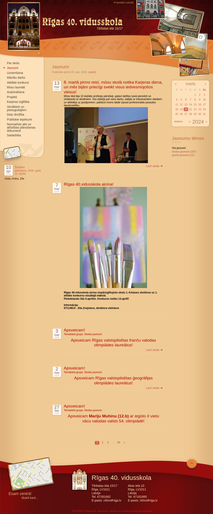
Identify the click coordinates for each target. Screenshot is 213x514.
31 (204, 114)
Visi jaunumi (179, 148)
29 (195, 114)
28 (190, 114)
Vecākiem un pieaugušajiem (16, 108)
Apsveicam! (74, 330)
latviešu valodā (124, 2)
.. (113, 442)
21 (190, 109)
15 (195, 104)
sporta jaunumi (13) (183, 155)
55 (118, 442)
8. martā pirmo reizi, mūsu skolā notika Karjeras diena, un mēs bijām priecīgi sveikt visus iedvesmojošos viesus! (113, 87)
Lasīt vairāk (154, 166)
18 (176, 109)
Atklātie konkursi (18, 82)
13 (186, 104)
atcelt (92, 72)
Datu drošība (15, 114)
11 (176, 104)
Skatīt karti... (29, 498)
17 (204, 104)
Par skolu (13, 63)
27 (186, 114)
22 (195, 109)
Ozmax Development (141, 511)
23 (199, 109)
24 (204, 109)
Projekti (12, 97)
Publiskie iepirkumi (19, 119)
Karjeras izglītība (18, 101)
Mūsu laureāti (16, 87)
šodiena (178, 121)
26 (181, 114)
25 (176, 114)
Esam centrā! (20, 494)
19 (181, 109)
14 (190, 104)
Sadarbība (14, 135)
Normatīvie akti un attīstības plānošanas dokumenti (21, 127)
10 (204, 99)
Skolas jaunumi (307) (184, 151)
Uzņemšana (15, 73)
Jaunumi (12, 68)
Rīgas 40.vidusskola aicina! (88, 184)
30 (199, 114)
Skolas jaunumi (93, 334)
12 (181, 104)
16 (199, 104)
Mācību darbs (16, 77)
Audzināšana (15, 92)
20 (186, 109)
